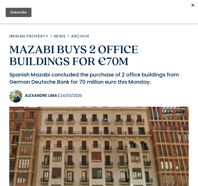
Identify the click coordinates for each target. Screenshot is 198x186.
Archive (80, 36)
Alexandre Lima (41, 95)
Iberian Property (28, 36)
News (60, 36)
